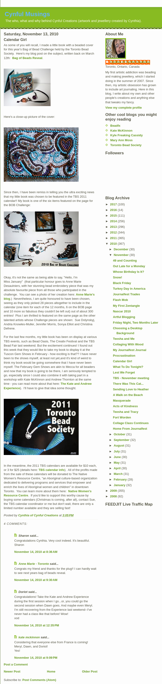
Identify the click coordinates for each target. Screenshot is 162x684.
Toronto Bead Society (125, 145)
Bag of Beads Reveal (27, 58)
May (117, 462)
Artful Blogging (124, 317)
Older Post (89, 671)
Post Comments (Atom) (39, 680)
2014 (114, 221)
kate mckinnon (29, 637)
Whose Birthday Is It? (128, 272)
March (119, 474)
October (120, 434)
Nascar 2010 (122, 311)
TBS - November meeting (131, 378)
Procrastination (124, 355)
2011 (114, 238)
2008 (114, 496)
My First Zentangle (126, 305)
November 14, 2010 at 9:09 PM (35, 657)
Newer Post (12, 671)
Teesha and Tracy (125, 412)
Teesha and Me (123, 338)
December (121, 249)
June (118, 457)
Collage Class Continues (130, 423)
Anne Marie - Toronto (33, 564)
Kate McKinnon (121, 130)
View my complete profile (123, 107)
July (117, 451)
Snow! (117, 277)
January (120, 485)
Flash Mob (120, 300)
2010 (114, 243)
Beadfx (115, 125)
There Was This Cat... (128, 383)
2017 (114, 204)
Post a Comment (16, 664)
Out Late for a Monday (129, 266)
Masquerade (122, 400)
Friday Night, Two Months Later (135, 322)
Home (51, 671)
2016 (114, 210)
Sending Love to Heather (131, 389)
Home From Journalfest (130, 428)
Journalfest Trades (126, 294)
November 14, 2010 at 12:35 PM (36, 625)
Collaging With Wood (128, 344)
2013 (114, 227)
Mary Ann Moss (121, 140)
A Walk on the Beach (128, 395)
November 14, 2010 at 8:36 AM (35, 552)
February (121, 479)
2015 (114, 215)
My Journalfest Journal (129, 350)
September (122, 440)
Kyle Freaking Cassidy (126, 135)
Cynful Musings (27, 14)
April (118, 468)
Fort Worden (122, 417)
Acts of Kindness (125, 406)
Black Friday (122, 283)
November (121, 255)
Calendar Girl (122, 361)
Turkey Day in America (129, 288)
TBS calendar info (52, 470)
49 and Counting (125, 260)
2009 (114, 490)
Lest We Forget (124, 372)
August (119, 445)
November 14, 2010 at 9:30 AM (35, 580)
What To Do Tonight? (128, 367)
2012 (114, 232)
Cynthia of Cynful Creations (130, 62)
